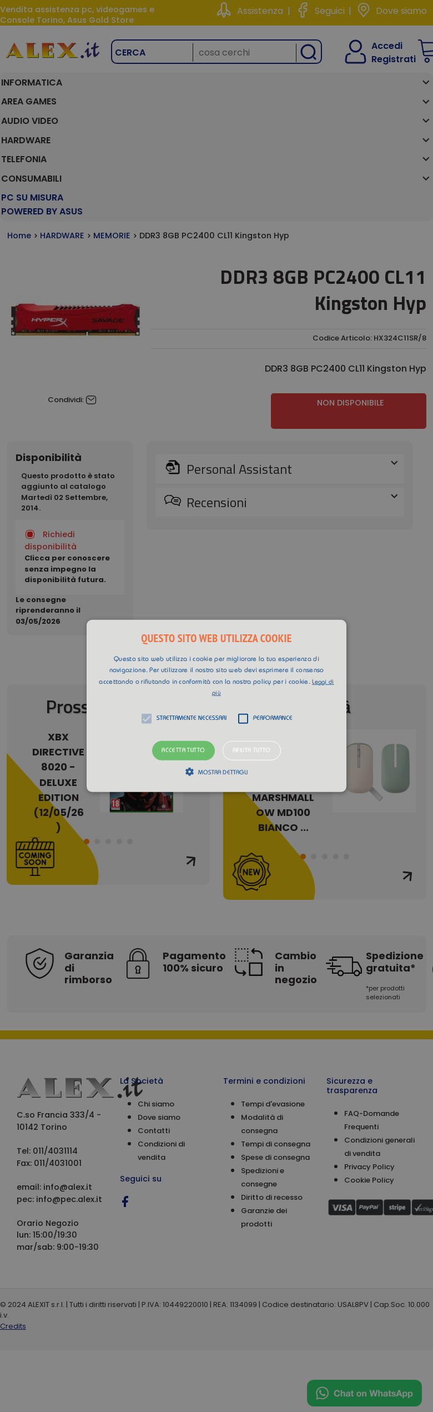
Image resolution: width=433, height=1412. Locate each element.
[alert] (216, 706)
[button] (216, 706)
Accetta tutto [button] (183, 751)
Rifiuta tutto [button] (252, 751)
